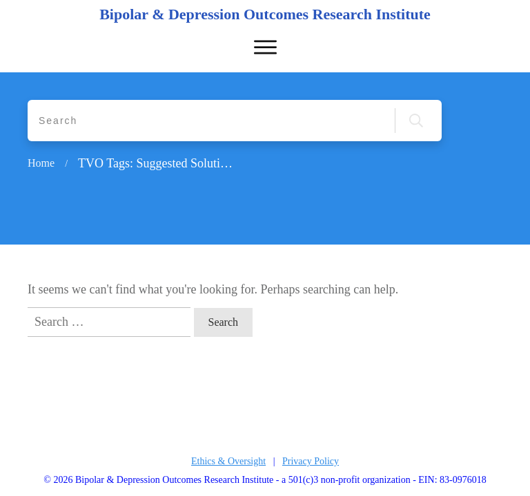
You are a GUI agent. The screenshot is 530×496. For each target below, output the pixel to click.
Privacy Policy (310, 461)
